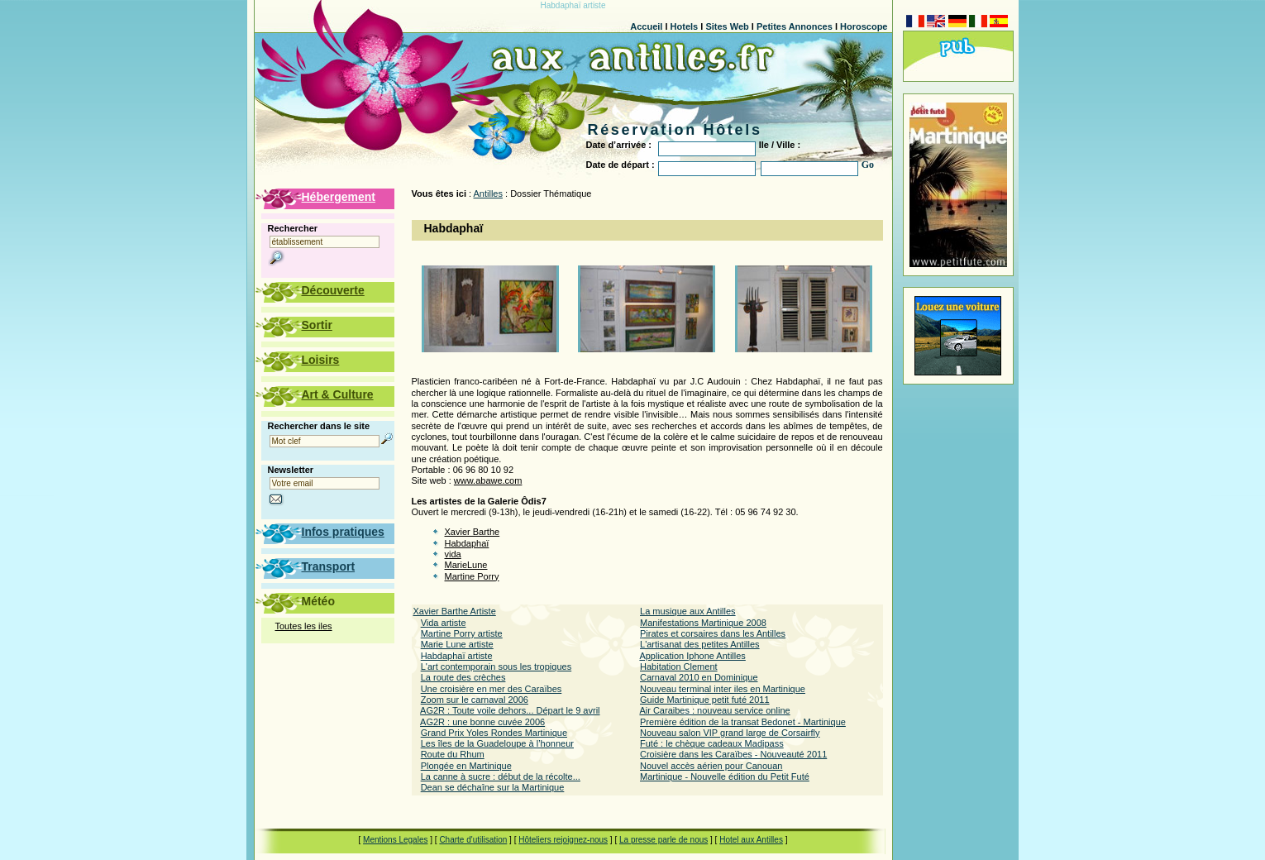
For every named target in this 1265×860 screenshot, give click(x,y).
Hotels (685, 26)
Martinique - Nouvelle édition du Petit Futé (724, 776)
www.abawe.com (488, 480)
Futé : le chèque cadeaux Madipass (712, 743)
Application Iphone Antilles (692, 656)
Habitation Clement (679, 666)
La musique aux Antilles (688, 611)
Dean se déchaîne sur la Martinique (493, 787)
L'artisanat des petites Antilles (700, 644)
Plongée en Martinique (466, 766)
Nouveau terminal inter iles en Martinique (722, 689)
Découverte (333, 290)
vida (453, 554)
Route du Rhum (453, 754)
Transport (329, 566)
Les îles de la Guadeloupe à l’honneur (497, 743)
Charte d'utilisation (473, 839)
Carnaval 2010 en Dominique (698, 677)
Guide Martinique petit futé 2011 (705, 700)
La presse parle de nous (663, 839)
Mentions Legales (395, 839)
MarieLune (466, 565)
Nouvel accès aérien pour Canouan (711, 766)
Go (868, 164)
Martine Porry (472, 576)
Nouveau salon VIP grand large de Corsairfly (729, 733)
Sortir (317, 325)
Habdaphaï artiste (457, 656)
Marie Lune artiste (457, 644)
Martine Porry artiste (462, 633)
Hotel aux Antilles (751, 839)
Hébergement (338, 196)
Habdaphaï (467, 543)
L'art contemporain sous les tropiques (496, 666)
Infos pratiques (343, 531)
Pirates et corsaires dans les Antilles (712, 633)
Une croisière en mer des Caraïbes (491, 689)
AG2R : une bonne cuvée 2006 (482, 722)
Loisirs (321, 359)
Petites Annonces (795, 26)
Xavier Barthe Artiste (454, 611)
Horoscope (863, 26)
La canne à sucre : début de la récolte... (500, 776)
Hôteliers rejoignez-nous (563, 839)
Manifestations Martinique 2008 (703, 623)
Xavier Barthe (472, 532)
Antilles (488, 193)
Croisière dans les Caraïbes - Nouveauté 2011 (733, 754)
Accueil (646, 26)
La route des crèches (463, 677)
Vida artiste (443, 623)
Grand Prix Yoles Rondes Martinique (494, 733)
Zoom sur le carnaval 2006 (474, 700)
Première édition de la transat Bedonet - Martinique (743, 722)
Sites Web (726, 26)
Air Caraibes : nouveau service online (714, 710)
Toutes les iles (303, 626)
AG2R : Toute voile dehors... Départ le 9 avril (509, 710)
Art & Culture (338, 394)
